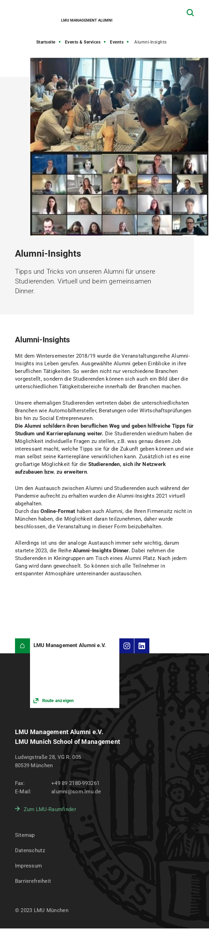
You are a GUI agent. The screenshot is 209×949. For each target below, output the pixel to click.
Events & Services (83, 42)
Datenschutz (30, 850)
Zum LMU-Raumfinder (50, 809)
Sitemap (25, 835)
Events (117, 42)
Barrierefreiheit (33, 881)
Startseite (45, 42)
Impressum (28, 866)
